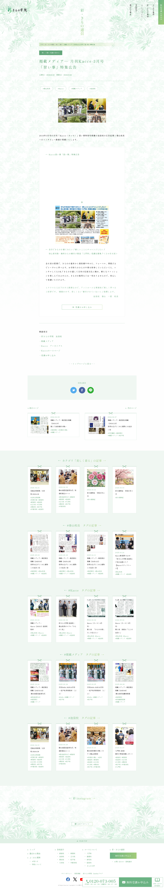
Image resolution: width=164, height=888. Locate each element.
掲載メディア (47, 341)
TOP (41, 44)
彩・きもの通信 (49, 44)
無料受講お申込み (135, 882)
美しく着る (59, 44)
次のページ (131, 408)
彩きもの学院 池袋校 (51, 336)
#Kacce (61, 88)
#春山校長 (46, 88)
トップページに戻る (82, 363)
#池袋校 (92, 88)
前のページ (33, 408)
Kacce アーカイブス (51, 346)
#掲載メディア (76, 88)
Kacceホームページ (50, 350)
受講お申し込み (48, 355)
